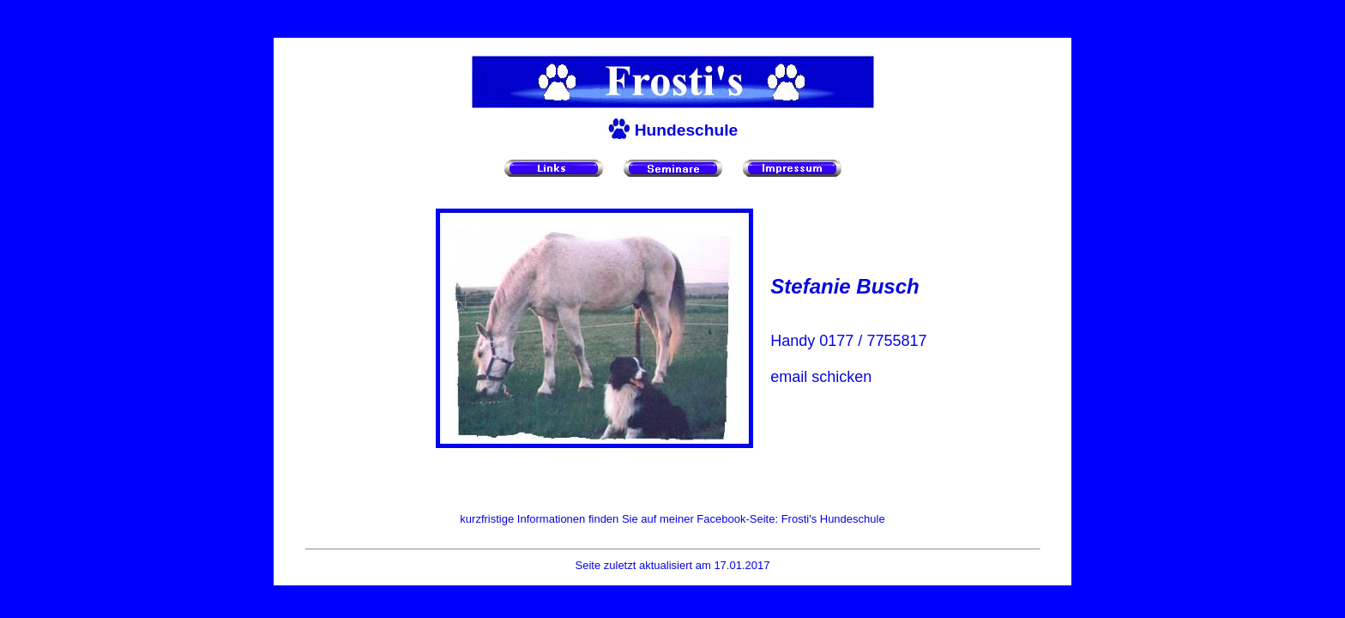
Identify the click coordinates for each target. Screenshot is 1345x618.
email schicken (821, 376)
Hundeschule (686, 130)
